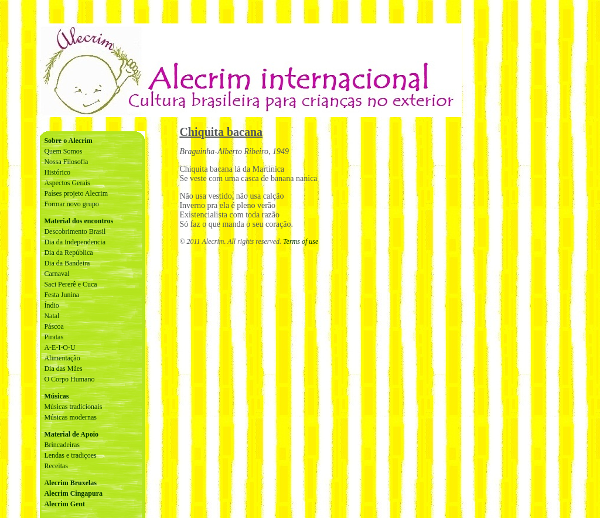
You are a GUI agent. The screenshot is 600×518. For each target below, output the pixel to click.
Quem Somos (63, 151)
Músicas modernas (70, 417)
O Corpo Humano (69, 379)
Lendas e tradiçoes (70, 455)
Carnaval (56, 274)
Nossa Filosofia (66, 162)
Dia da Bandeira (67, 263)
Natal (51, 316)
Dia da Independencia (74, 242)
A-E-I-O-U (59, 347)
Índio (51, 305)
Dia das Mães (63, 368)
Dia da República (68, 252)
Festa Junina (61, 295)
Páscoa (53, 326)
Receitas (56, 466)
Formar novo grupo (71, 204)
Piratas (53, 337)
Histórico (57, 172)
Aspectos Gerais (67, 183)
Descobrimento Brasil (74, 231)
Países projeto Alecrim (76, 193)
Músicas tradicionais (73, 407)
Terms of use (300, 241)
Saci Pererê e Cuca (70, 284)
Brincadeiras (62, 445)
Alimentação (62, 358)
